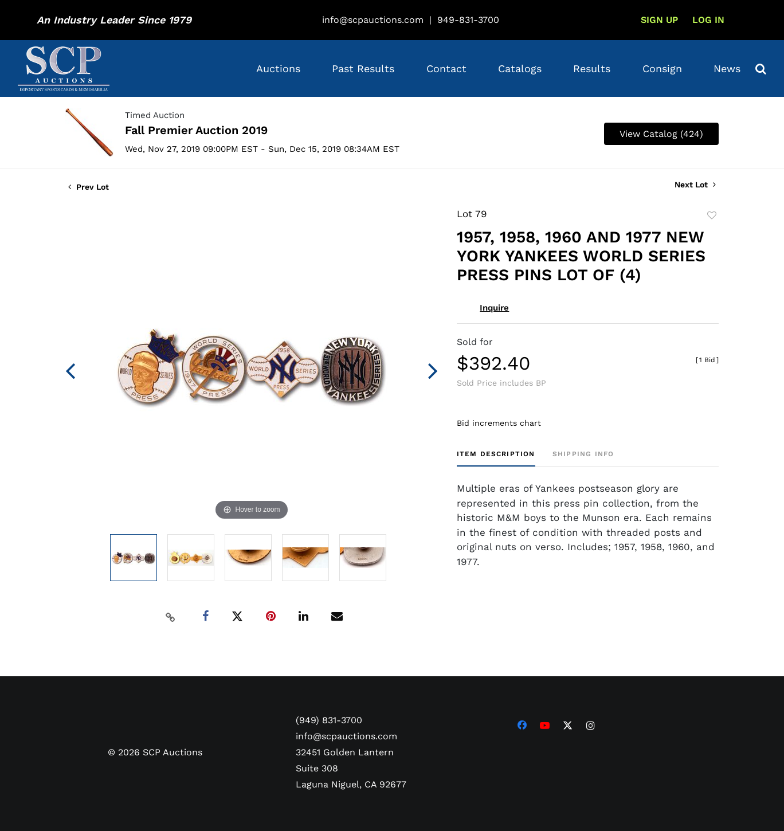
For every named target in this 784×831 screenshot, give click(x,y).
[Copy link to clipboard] (171, 617)
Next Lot (695, 184)
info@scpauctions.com (373, 19)
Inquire (494, 308)
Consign (662, 68)
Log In (708, 19)
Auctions (278, 68)
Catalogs (520, 68)
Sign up (659, 19)
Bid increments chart (499, 423)
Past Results (363, 68)
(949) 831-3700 (329, 720)
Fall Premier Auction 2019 (196, 130)
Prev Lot (88, 186)
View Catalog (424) (661, 133)
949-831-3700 (468, 19)
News (727, 68)
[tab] (496, 458)
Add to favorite (712, 215)
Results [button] (591, 68)
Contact (446, 68)
